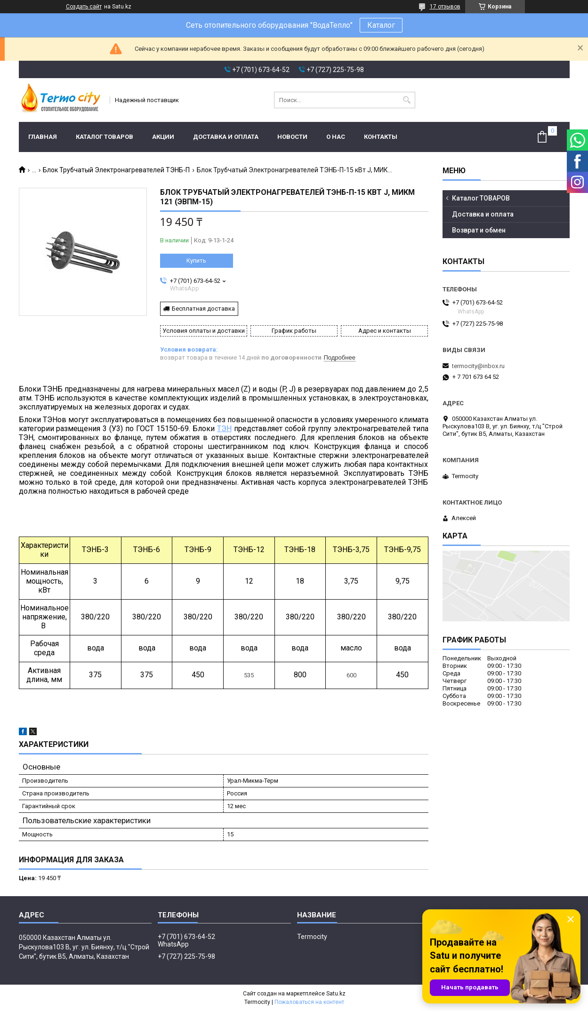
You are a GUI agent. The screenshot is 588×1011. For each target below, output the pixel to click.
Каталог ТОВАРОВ (104, 136)
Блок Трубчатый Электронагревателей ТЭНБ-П (116, 170)
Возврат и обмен (479, 230)
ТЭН (224, 428)
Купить (196, 260)
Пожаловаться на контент (309, 1002)
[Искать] (407, 100)
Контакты (380, 136)
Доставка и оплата (225, 136)
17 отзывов (445, 6)
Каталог (381, 25)
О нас (335, 136)
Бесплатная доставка (203, 308)
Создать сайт (84, 6)
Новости (292, 136)
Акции (163, 136)
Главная (42, 136)
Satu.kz (336, 993)
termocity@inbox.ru (478, 365)
